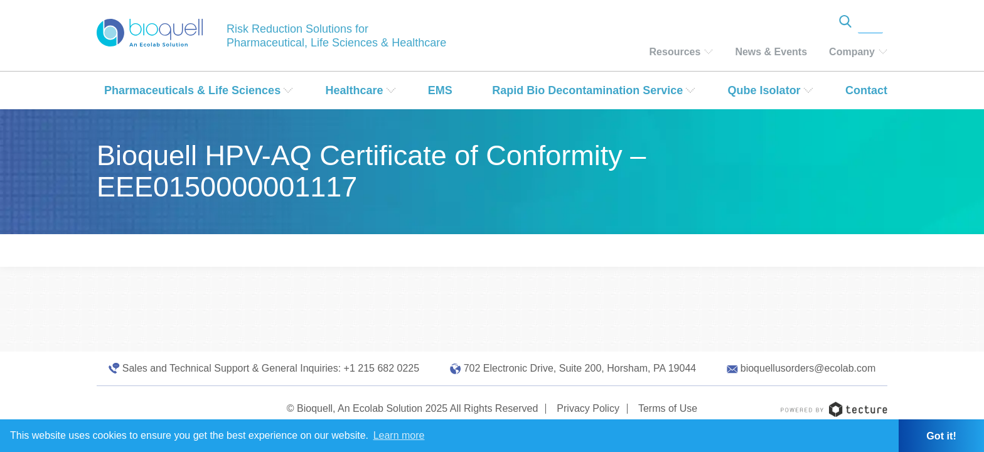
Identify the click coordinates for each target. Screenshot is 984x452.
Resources (675, 51)
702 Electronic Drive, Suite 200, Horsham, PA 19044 (580, 368)
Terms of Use (667, 408)
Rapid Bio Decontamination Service (587, 90)
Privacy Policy (588, 408)
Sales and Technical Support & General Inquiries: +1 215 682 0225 (270, 368)
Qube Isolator (764, 90)
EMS (440, 90)
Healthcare (354, 90)
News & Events (771, 51)
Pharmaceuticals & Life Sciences (192, 90)
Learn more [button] (399, 435)
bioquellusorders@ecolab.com (808, 368)
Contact (866, 90)
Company (852, 51)
